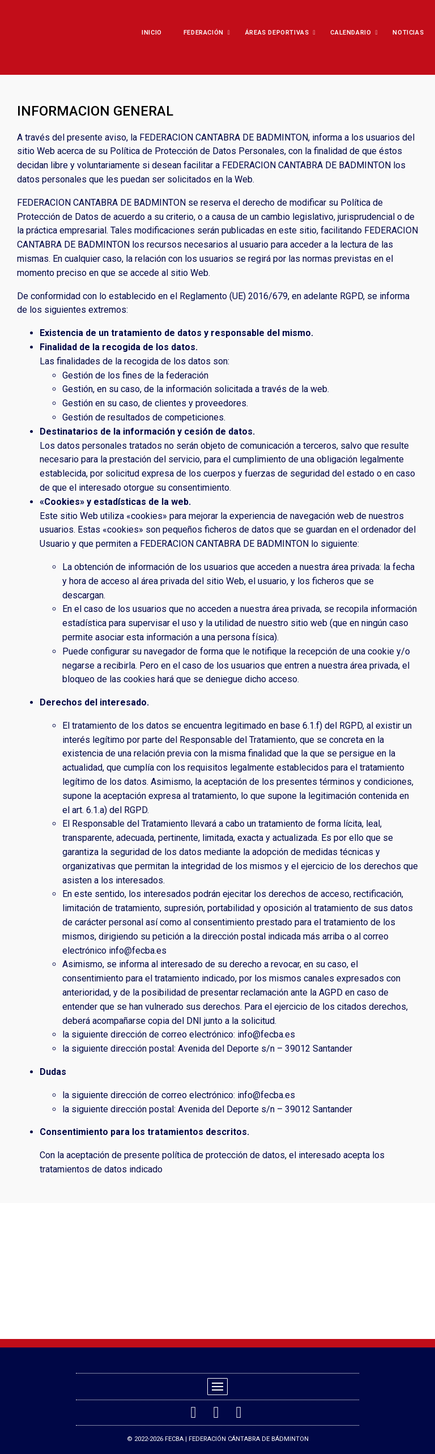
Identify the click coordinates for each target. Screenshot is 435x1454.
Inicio (152, 32)
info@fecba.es (138, 950)
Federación (206, 32)
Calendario (353, 32)
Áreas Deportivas (279, 32)
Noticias (408, 32)
